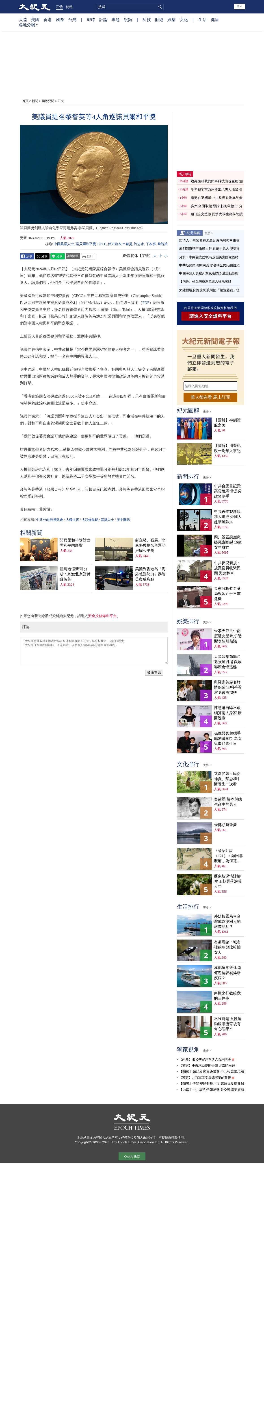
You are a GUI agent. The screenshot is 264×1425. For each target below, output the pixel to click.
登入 (239, 6)
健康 (215, 19)
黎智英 (163, 244)
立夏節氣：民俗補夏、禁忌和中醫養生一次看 (227, 779)
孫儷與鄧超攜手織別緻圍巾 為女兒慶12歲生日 (228, 738)
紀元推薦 (193, 233)
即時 (91, 19)
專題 (116, 19)
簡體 (69, 6)
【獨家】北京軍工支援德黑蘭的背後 (205, 1077)
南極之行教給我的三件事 (227, 996)
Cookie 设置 (132, 1156)
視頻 (128, 19)
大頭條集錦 (90, 520)
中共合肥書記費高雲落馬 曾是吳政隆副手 (228, 491)
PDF (145, 302)
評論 (103, 19)
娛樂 (171, 19)
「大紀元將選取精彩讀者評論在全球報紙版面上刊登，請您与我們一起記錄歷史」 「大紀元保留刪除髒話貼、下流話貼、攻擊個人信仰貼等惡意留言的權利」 (94, 650)
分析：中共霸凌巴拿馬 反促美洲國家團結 (208, 257)
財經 (159, 19)
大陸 (23, 19)
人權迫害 (72, 520)
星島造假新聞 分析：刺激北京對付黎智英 (75, 574)
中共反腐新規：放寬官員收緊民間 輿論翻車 (227, 568)
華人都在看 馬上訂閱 (210, 397)
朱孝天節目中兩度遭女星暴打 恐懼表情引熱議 (228, 636)
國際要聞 (48, 101)
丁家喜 (151, 244)
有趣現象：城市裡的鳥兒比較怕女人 (227, 947)
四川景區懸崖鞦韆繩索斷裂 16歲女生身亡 (228, 542)
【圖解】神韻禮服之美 (227, 422)
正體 (59, 6)
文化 (184, 19)
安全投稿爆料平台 (102, 616)
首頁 (25, 101)
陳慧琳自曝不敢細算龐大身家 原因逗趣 (228, 713)
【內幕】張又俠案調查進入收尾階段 (205, 281)
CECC (101, 244)
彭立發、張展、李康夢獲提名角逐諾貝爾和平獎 (150, 545)
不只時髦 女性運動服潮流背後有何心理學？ (228, 1024)
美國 (35, 19)
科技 (147, 19)
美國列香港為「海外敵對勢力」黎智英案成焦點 (150, 574)
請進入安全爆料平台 (210, 316)
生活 (203, 19)
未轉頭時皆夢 (225, 825)
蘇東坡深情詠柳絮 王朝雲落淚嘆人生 (228, 881)
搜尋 (159, 7)
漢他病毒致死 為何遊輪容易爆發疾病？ (228, 973)
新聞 (35, 101)
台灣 (72, 19)
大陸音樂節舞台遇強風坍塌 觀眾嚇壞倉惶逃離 (228, 662)
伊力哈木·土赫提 (120, 244)
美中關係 (123, 520)
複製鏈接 (73, 256)
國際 (60, 19)
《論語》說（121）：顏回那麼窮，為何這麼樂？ (228, 856)
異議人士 (107, 520)
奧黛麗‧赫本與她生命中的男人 (228, 802)
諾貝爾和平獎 (86, 244)
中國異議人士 (64, 244)
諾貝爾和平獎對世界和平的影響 (75, 543)
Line (57, 256)
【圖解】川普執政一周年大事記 (227, 448)
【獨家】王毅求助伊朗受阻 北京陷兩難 (207, 1065)
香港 (47, 19)
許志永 (139, 244)
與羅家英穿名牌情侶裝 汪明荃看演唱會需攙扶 (228, 687)
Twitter (42, 256)
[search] (130, 7)
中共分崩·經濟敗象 (49, 520)
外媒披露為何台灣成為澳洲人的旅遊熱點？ (227, 921)
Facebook (27, 256)
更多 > (209, 233)
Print (88, 256)
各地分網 (28, 26)
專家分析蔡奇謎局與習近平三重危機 (227, 593)
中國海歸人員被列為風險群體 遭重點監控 (208, 273)
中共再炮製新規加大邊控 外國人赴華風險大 (228, 516)
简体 (134, 256)
